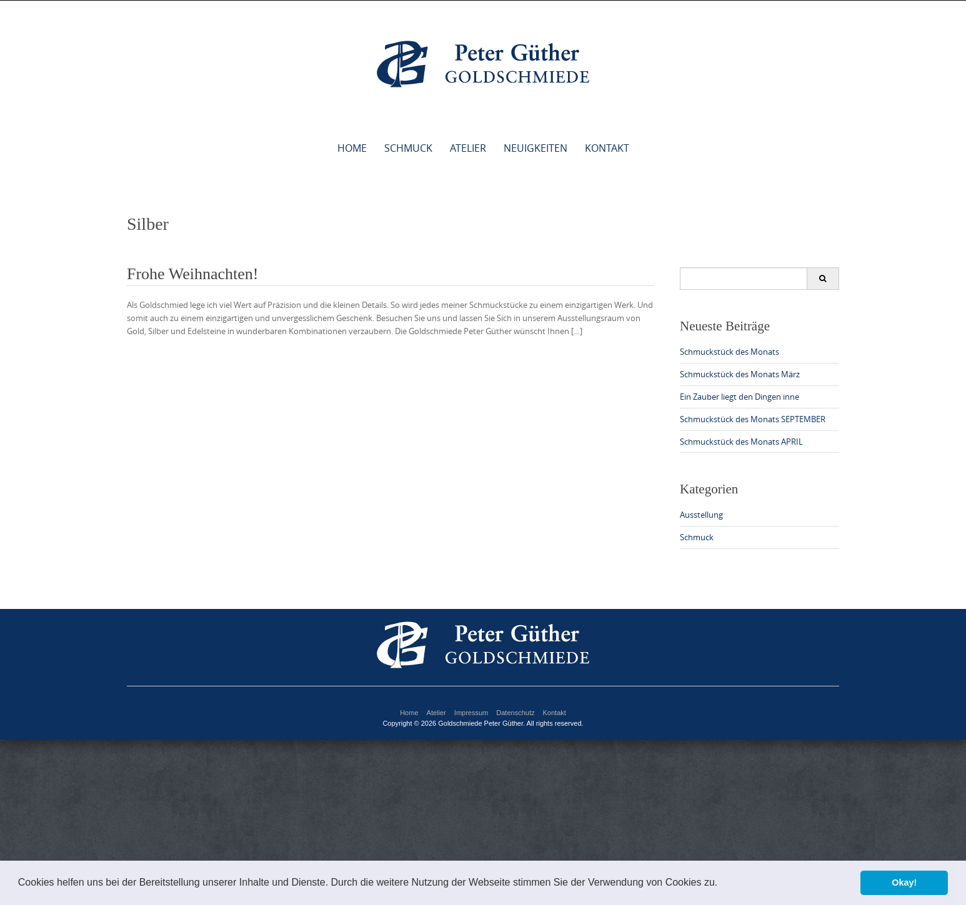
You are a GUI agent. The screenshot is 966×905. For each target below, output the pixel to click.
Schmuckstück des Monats (729, 351)
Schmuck (408, 148)
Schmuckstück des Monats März (740, 374)
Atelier (468, 148)
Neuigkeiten (535, 148)
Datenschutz (515, 712)
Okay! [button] (904, 883)
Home (352, 148)
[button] (722, 884)
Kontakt (607, 148)
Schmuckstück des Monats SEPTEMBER (752, 419)
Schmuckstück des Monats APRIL (741, 441)
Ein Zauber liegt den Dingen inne (739, 396)
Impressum (471, 712)
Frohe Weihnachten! (192, 274)
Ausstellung (701, 514)
